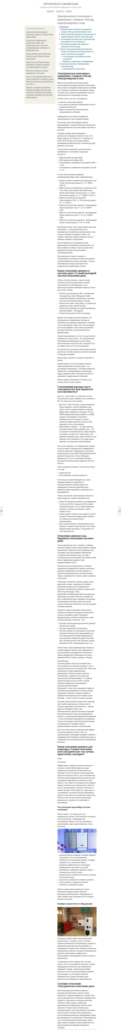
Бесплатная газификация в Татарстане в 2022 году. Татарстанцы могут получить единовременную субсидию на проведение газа (37, 45)
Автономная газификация (60, 3)
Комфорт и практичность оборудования (78, 61)
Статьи (68, 11)
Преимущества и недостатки (74, 69)
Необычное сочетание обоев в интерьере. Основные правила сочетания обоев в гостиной (38, 64)
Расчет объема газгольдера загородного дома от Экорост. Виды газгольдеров (39, 34)
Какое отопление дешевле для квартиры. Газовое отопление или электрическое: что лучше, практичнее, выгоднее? (77, 51)
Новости (60, 11)
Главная (50, 11)
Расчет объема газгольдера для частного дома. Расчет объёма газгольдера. (38, 56)
